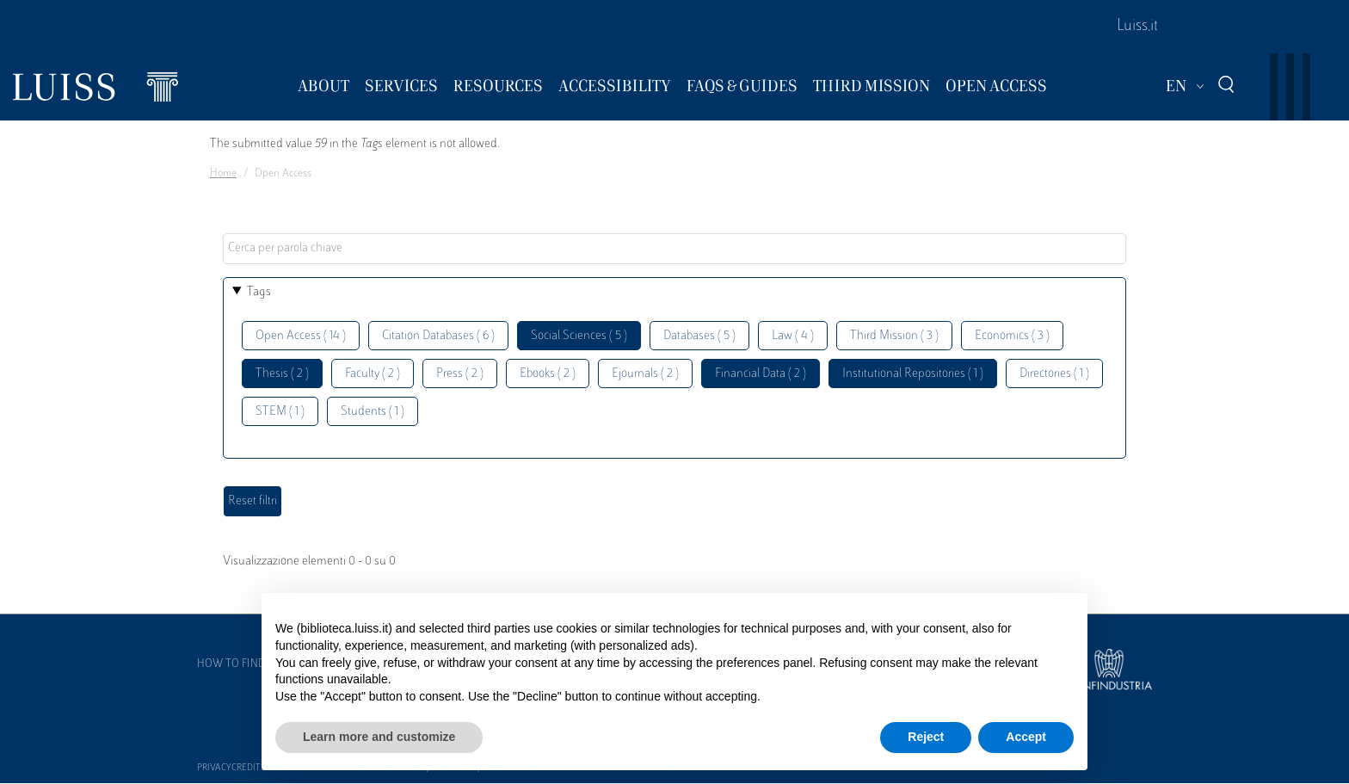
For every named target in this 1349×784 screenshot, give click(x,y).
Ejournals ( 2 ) (645, 373)
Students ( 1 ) (372, 411)
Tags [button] (259, 292)
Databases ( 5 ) (699, 336)
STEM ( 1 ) (280, 411)
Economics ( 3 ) (1012, 336)
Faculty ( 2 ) (372, 373)
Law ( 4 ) (793, 336)
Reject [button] (926, 737)
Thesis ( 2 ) (282, 373)
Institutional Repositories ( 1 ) (912, 373)
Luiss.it (1137, 26)
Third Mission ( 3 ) (894, 336)
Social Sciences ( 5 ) (579, 336)
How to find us (239, 664)
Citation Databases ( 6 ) (438, 336)
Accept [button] (1026, 737)
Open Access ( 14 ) (301, 336)
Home (223, 174)
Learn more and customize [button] (379, 737)
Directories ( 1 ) (1054, 373)
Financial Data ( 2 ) (760, 373)
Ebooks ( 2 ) (548, 373)
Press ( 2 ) (460, 373)
